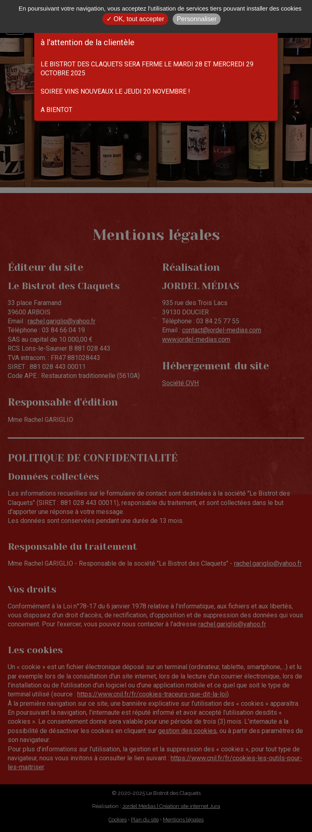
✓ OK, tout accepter (135, 18)
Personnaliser (197, 18)
